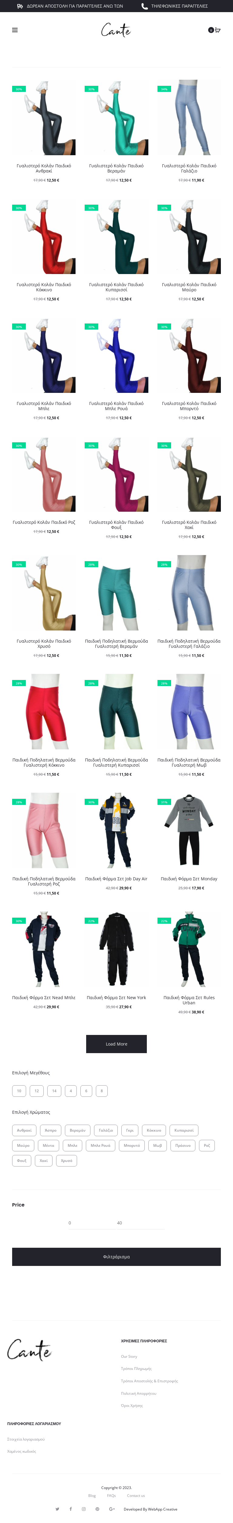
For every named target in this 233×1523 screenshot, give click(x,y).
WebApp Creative (162, 1509)
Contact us (136, 1495)
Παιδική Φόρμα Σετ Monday (189, 879)
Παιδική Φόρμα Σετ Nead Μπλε (44, 997)
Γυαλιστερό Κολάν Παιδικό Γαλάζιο (189, 168)
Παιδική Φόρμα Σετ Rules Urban (189, 1000)
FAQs (111, 1495)
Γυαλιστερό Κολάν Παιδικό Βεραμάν (116, 168)
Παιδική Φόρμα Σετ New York (116, 997)
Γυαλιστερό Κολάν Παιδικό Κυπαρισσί (116, 287)
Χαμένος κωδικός (21, 1451)
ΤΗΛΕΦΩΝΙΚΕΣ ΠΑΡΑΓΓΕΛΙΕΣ (174, 11)
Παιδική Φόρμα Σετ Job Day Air (116, 879)
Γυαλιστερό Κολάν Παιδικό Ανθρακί (44, 168)
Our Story (129, 1356)
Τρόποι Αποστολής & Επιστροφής (149, 1381)
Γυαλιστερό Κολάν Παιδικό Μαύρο (189, 287)
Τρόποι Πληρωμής (136, 1368)
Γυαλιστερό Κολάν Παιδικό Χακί (189, 524)
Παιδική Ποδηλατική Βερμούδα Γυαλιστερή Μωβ (189, 762)
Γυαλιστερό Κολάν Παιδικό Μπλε (44, 405)
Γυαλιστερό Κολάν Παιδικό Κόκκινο (44, 287)
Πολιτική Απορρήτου (138, 1393)
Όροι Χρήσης (132, 1405)
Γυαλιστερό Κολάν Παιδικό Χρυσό (44, 643)
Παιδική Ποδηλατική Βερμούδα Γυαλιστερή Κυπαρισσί (116, 762)
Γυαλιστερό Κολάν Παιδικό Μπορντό (189, 405)
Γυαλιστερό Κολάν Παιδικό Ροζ (44, 522)
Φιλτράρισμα (116, 1257)
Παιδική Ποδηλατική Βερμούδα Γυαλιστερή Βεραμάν (116, 643)
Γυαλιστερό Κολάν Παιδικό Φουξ (116, 524)
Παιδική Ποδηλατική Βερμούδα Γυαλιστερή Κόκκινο (44, 762)
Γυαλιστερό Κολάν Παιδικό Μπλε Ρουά (116, 405)
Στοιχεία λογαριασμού (26, 1439)
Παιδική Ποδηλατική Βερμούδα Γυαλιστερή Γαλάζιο (189, 643)
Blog (92, 1495)
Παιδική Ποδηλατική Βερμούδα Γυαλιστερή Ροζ (44, 881)
